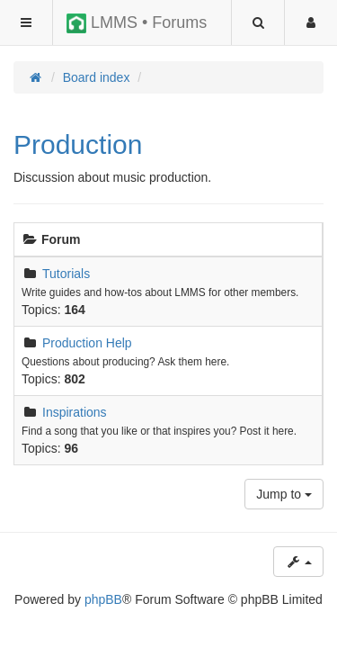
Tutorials (66, 273)
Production (77, 144)
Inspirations (74, 412)
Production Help (87, 343)
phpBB (103, 599)
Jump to (284, 494)
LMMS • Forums (137, 23)
